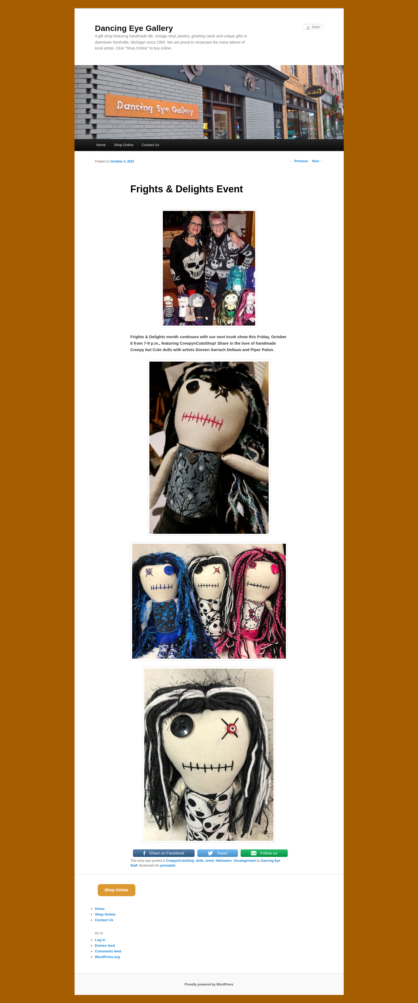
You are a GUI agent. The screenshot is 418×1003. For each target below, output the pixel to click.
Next (317, 161)
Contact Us (150, 145)
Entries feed (105, 946)
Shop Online (124, 145)
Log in (100, 940)
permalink (167, 865)
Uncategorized (244, 861)
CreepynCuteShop (180, 861)
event (209, 861)
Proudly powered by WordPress (209, 984)
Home (101, 145)
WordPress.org (107, 957)
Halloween (223, 861)
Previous (299, 161)
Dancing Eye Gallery (134, 28)
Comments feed (108, 951)
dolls (199, 861)
